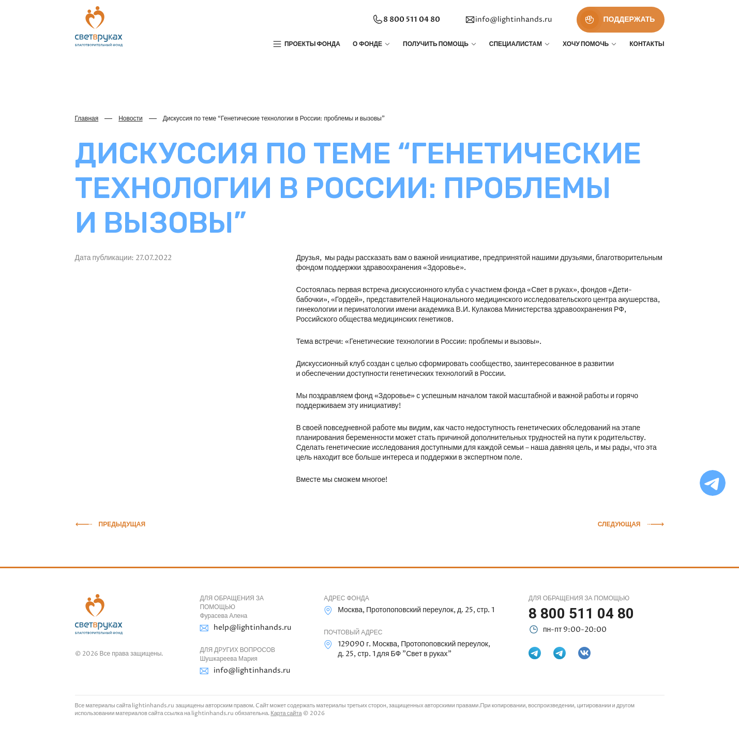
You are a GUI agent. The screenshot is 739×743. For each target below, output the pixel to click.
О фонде (367, 44)
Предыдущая (122, 524)
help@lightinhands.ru (245, 628)
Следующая (619, 524)
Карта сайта (285, 713)
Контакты (646, 44)
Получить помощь (436, 44)
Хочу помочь (586, 44)
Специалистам (515, 44)
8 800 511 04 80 (405, 19)
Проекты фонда (312, 44)
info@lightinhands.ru (507, 19)
